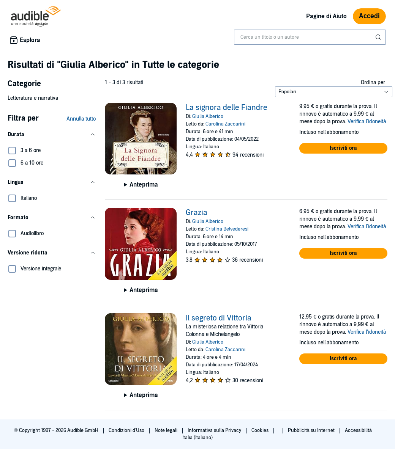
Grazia (196, 212)
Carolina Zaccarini (225, 124)
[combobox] (310, 37)
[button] (52, 134)
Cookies (260, 430)
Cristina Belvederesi (226, 229)
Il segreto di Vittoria (218, 318)
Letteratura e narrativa (33, 98)
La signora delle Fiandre (226, 107)
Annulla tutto (81, 119)
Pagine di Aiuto (326, 16)
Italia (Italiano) (197, 438)
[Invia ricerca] (379, 37)
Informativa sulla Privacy (215, 430)
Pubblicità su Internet (312, 430)
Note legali (167, 430)
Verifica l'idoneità (367, 121)
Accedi (369, 16)
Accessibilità (359, 430)
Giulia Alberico (207, 116)
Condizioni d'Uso (127, 430)
